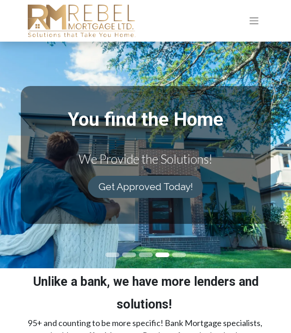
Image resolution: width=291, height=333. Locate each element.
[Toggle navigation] (254, 21)
